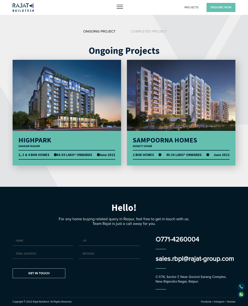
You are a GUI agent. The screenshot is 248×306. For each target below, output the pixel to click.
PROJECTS (191, 7)
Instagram (219, 301)
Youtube (231, 301)
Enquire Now (221, 7)
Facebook (206, 301)
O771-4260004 (177, 239)
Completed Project (149, 31)
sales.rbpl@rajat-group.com (195, 259)
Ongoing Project (99, 31)
